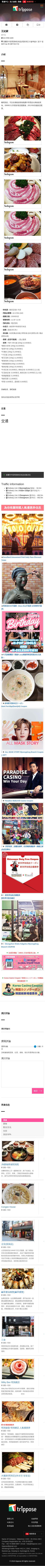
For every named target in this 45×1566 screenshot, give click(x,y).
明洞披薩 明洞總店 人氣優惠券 (15, 1428)
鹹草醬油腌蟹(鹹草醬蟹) (12, 1292)
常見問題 (34, 1522)
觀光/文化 (7, 1127)
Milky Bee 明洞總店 (10, 1382)
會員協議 (10, 1526)
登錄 (19, 2)
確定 (36, 1091)
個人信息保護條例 (34, 1526)
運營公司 (10, 1519)
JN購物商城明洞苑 (10, 1164)
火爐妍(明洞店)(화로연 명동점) (15, 1475)
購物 (5, 1124)
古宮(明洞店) (7, 1244)
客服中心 (5, 2)
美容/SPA (7, 1134)
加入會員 (13, 2)
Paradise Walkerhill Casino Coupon (19, 801)
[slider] (35, 1046)
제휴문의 (10, 1522)
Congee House (8, 1207)
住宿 (5, 1131)
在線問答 (34, 1519)
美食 (5, 1120)
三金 (3, 1340)
